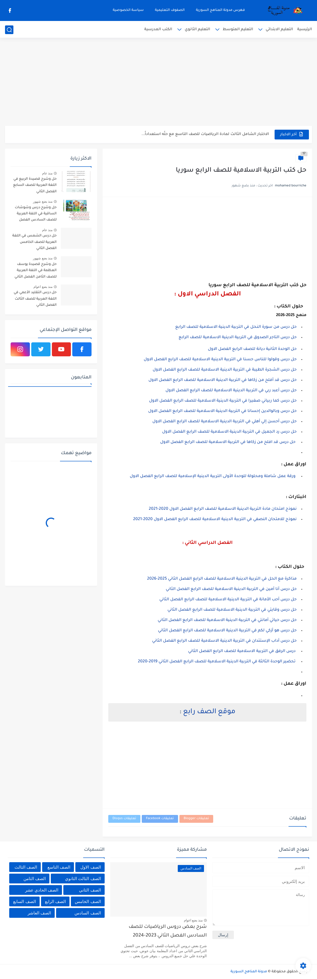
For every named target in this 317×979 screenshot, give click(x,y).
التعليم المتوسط (238, 29)
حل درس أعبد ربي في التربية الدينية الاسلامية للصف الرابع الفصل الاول (231, 390)
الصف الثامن (34, 878)
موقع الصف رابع (209, 712)
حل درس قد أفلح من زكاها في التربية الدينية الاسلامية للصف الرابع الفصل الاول (222, 380)
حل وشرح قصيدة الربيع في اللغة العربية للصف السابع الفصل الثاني (35, 185)
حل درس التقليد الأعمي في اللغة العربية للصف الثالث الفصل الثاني (35, 299)
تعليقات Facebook (160, 819)
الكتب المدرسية (158, 29)
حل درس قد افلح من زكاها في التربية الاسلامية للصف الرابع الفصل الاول (228, 442)
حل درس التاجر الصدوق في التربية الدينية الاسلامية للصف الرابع (238, 337)
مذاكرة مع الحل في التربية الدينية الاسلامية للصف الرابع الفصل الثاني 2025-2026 (222, 579)
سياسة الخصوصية (128, 10)
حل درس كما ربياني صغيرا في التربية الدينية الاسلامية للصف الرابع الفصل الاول (223, 401)
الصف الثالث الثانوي (83, 878)
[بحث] (9, 29)
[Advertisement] (158, 82)
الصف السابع (24, 901)
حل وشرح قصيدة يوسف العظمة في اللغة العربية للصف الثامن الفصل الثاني (36, 270)
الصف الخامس (88, 901)
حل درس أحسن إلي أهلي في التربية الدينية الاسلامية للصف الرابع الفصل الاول (224, 421)
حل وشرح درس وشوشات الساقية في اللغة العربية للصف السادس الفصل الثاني (36, 215)
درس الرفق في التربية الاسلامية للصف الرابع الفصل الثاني (242, 651)
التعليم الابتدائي (279, 29)
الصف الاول (90, 867)
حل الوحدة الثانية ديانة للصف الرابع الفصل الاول (252, 349)
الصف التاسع (58, 867)
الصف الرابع (55, 901)
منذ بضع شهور (42, 201)
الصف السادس (88, 913)
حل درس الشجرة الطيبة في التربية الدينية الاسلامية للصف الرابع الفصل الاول (225, 370)
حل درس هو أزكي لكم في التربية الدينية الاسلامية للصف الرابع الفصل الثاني (227, 631)
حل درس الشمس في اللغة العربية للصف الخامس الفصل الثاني (34, 242)
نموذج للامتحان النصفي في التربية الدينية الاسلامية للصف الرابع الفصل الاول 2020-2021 (214, 519)
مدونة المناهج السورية (248, 972)
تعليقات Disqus (124, 819)
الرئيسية (304, 29)
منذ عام (47, 173)
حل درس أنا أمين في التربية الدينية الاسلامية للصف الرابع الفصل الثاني (231, 589)
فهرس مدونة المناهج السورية (220, 10)
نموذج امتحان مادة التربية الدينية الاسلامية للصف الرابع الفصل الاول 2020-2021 (222, 509)
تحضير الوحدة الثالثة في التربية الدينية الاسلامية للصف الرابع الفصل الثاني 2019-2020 (217, 662)
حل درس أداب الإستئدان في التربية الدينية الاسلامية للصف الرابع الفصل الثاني (224, 641)
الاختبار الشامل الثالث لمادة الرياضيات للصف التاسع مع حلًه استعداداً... (205, 134)
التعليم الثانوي (197, 29)
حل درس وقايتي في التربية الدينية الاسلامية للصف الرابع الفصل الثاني (232, 610)
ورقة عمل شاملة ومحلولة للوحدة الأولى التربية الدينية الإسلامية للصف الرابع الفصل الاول (213, 476)
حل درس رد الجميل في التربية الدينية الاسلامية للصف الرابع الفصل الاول (229, 432)
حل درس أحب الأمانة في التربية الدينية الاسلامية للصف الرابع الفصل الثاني (228, 600)
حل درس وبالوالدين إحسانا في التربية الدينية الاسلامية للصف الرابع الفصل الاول (222, 411)
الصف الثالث (26, 867)
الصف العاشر (39, 913)
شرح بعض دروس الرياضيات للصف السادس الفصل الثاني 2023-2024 (168, 931)
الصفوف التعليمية (170, 10)
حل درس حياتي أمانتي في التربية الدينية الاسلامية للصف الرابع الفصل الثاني (227, 620)
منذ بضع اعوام (42, 287)
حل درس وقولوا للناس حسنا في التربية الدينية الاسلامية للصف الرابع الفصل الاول (220, 359)
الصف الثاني (90, 890)
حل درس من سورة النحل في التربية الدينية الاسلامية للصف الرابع (236, 327)
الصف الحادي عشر (41, 890)
